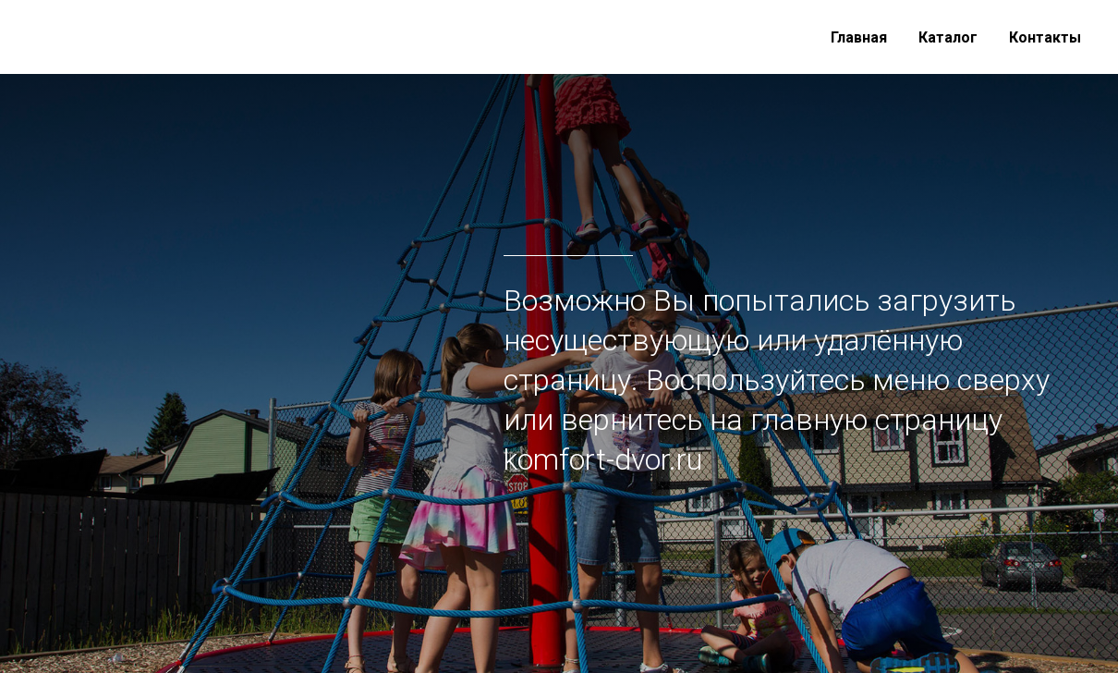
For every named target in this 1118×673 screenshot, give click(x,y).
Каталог (948, 37)
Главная (859, 37)
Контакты (1045, 37)
